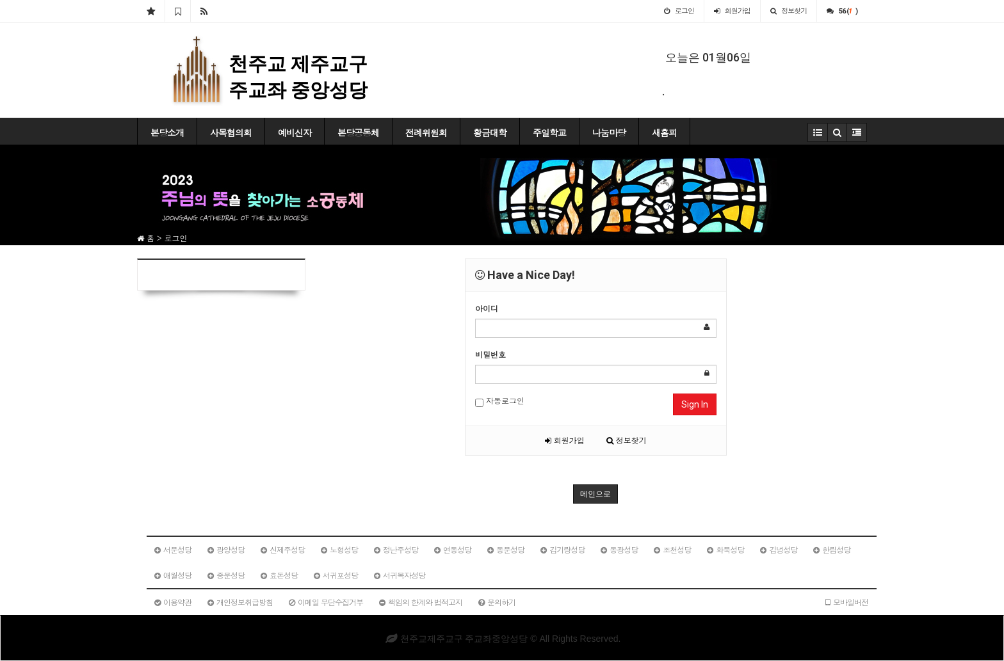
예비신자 (294, 132)
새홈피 (664, 132)
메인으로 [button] (595, 494)
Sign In (694, 404)
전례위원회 (426, 132)
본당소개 (167, 132)
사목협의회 (231, 132)
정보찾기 (626, 439)
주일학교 (549, 132)
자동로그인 (499, 401)
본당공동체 (358, 132)
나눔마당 (609, 132)
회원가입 (565, 439)
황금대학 (489, 132)
